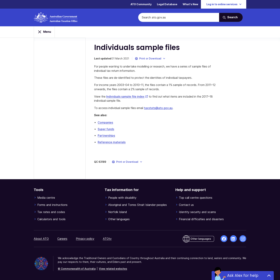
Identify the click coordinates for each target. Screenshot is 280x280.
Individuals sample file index (128, 97)
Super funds (106, 129)
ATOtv (107, 238)
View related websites (113, 268)
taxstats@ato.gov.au (160, 108)
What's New (190, 4)
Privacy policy (85, 238)
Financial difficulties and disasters (201, 219)
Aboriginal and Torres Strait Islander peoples (137, 205)
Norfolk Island (117, 212)
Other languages (119, 219)
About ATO (41, 238)
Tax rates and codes (51, 212)
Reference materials (112, 142)
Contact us (186, 205)
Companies (105, 123)
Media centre (46, 197)
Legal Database (167, 4)
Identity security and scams (197, 212)
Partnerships (106, 136)
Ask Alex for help (242, 275)
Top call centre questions (195, 197)
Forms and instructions (52, 205)
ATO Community (141, 4)
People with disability (122, 197)
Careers (62, 238)
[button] (150, 59)
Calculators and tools (51, 219)
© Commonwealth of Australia (77, 268)
